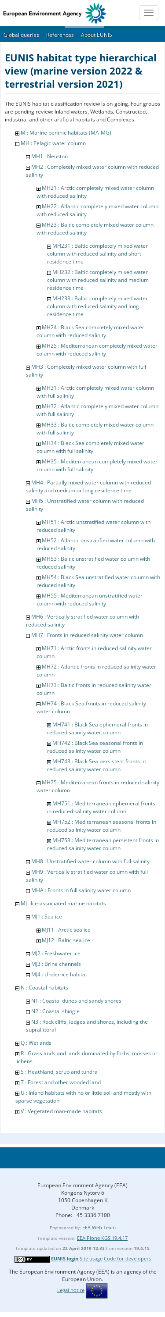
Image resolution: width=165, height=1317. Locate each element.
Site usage (91, 1258)
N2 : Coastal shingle (55, 1011)
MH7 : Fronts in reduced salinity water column (87, 635)
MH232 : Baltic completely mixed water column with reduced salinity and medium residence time (98, 280)
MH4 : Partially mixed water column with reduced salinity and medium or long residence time (88, 486)
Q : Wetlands (36, 1042)
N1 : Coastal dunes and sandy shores (76, 1000)
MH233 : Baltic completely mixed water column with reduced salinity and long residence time (97, 306)
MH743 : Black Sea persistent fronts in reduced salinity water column (96, 765)
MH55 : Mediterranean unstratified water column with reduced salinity (90, 599)
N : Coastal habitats (44, 987)
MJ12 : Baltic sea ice (66, 940)
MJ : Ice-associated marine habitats (63, 903)
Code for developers (127, 1258)
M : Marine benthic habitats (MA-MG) (66, 132)
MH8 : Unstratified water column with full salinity (90, 861)
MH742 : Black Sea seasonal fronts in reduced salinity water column (95, 747)
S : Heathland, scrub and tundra (59, 1071)
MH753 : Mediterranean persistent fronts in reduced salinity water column (103, 844)
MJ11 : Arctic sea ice (66, 929)
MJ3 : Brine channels (56, 964)
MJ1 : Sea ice (46, 916)
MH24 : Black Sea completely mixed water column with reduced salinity (90, 331)
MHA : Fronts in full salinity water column (81, 890)
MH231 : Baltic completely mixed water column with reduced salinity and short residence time (97, 253)
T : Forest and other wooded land (61, 1082)
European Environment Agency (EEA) (82, 1185)
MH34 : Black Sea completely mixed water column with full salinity (90, 447)
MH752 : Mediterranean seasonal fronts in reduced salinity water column (101, 825)
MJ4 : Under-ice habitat (59, 974)
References (60, 35)
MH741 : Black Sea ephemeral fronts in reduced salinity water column (97, 728)
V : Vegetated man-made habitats (61, 1111)
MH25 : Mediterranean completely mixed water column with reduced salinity (97, 349)
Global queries (21, 35)
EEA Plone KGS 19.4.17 (102, 1238)
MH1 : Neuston (49, 156)
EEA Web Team (99, 1227)
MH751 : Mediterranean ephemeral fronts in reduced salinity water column (101, 807)
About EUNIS (96, 35)
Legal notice (70, 1290)
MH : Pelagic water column (53, 143)
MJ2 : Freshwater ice (56, 953)
